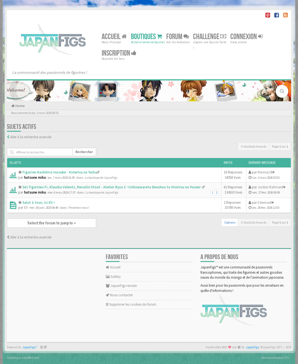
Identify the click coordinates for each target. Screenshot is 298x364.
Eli (26, 207)
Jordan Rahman (270, 187)
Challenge (209, 36)
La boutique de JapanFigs (101, 178)
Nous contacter (119, 295)
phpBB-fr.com (30, 358)
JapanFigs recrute (121, 285)
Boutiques (146, 36)
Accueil (114, 36)
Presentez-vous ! (78, 208)
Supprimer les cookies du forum (131, 304)
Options (229, 222)
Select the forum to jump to (51, 223)
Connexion (246, 36)
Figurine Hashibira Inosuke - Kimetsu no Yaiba (59, 172)
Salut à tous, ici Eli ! (38, 202)
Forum (177, 36)
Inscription (119, 53)
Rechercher (84, 152)
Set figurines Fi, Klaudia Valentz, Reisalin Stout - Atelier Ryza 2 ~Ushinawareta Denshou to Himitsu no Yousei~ (112, 187)
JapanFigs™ (30, 347)
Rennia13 (264, 172)
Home (20, 106)
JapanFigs (252, 347)
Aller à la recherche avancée (30, 137)
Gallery (113, 276)
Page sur (280, 146)
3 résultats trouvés (254, 146)
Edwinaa (264, 202)
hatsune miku (35, 177)
